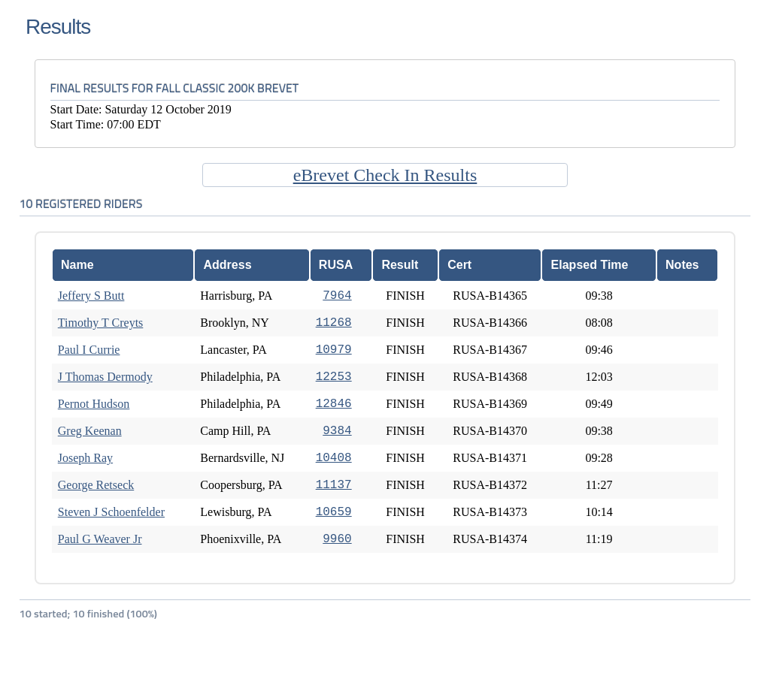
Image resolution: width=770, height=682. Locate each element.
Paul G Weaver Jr (100, 539)
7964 (337, 296)
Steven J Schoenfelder (111, 511)
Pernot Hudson (94, 403)
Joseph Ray (85, 457)
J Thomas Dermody (105, 376)
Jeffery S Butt (91, 295)
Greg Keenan (90, 430)
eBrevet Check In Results (385, 175)
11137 (334, 485)
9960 (337, 539)
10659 (334, 512)
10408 (334, 458)
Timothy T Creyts (101, 322)
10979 (334, 350)
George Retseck (96, 484)
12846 (334, 404)
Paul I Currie (89, 349)
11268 (334, 323)
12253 (334, 377)
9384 (337, 431)
